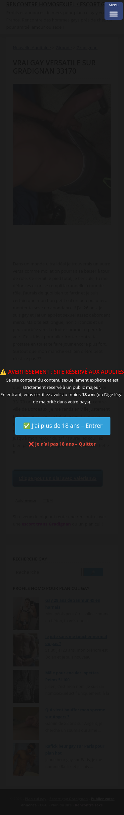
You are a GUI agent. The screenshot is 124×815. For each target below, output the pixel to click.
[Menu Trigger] (113, 11)
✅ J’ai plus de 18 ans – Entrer (63, 425)
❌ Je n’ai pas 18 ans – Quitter (62, 444)
